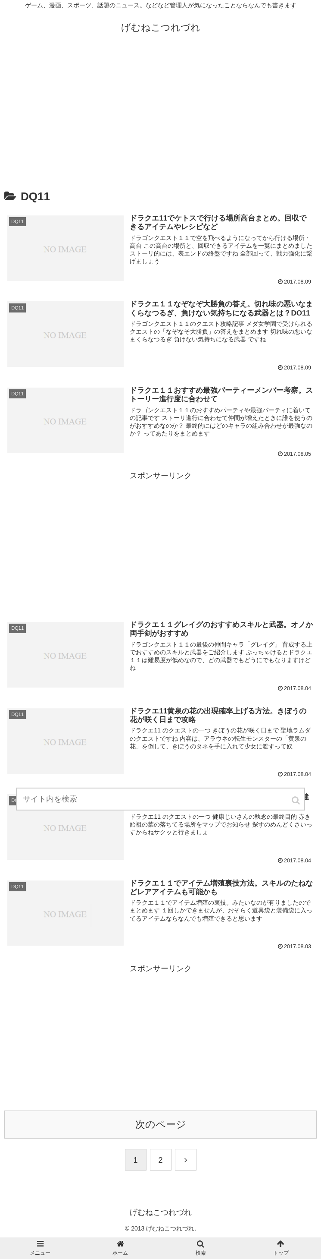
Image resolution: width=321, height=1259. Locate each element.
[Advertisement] (160, 113)
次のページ (160, 1124)
